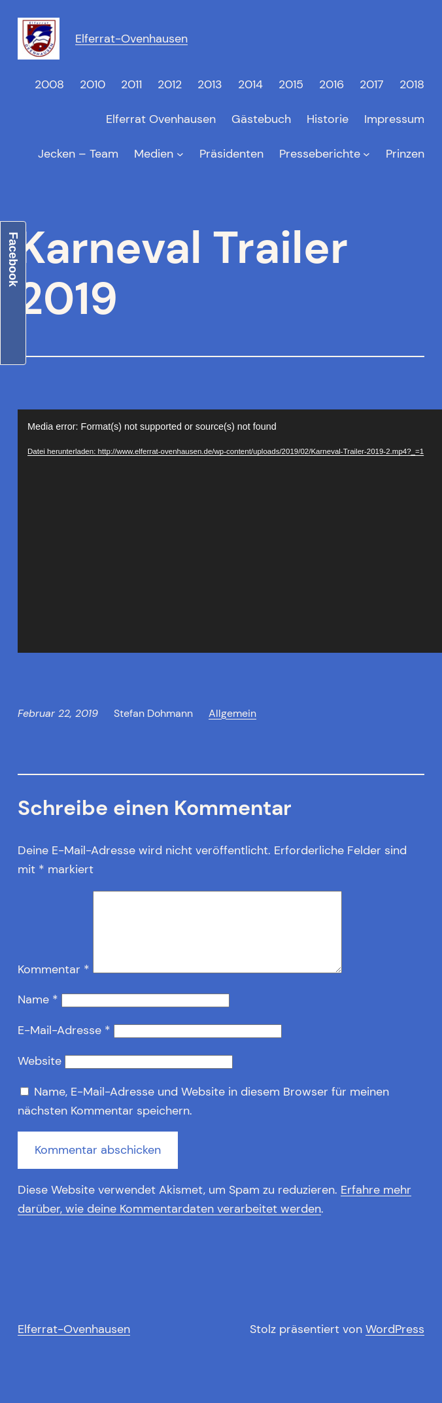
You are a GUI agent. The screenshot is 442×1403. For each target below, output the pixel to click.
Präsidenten (231, 154)
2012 (170, 84)
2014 (250, 84)
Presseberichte (319, 154)
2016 (331, 84)
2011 (131, 84)
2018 (412, 84)
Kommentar (54, 985)
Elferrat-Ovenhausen (131, 38)
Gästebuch (261, 119)
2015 (291, 84)
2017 (372, 84)
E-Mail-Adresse (64, 1046)
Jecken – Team (78, 154)
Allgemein (232, 713)
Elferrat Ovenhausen (161, 119)
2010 (92, 84)
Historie (327, 119)
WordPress (395, 1345)
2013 (209, 84)
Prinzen (405, 154)
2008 (49, 84)
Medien (153, 154)
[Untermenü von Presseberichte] (366, 154)
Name (38, 1015)
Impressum (394, 119)
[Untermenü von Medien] (180, 154)
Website (39, 1076)
